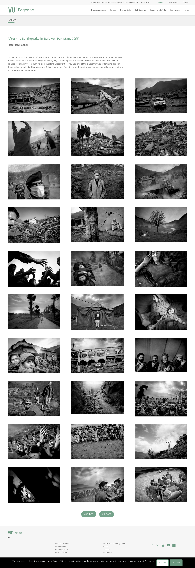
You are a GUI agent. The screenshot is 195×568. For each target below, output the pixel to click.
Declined (176, 562)
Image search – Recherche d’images (106, 2)
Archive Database (62, 543)
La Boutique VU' (61, 549)
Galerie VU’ (145, 2)
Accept (162, 562)
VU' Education (60, 546)
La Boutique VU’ (131, 2)
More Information (146, 561)
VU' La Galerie (61, 552)
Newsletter (173, 2)
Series (12, 20)
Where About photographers (114, 543)
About (105, 546)
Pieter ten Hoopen (18, 45)
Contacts (161, 2)
